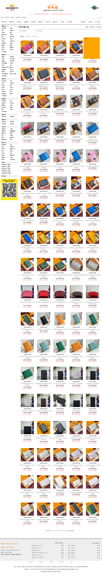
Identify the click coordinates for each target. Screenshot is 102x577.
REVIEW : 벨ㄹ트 (36, 550)
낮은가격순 (28, 36)
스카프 (11, 129)
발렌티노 (12, 47)
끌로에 (3, 45)
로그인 (2, 17)
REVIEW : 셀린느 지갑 (37, 555)
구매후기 (90, 22)
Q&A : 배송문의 (71, 557)
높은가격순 (34, 36)
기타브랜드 (4, 51)
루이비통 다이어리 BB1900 (76, 383)
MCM (3, 49)
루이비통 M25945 (76, 410)
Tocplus (86, 38)
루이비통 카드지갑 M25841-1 (43, 519)
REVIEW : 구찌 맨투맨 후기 (38, 557)
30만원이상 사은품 (6, 164)
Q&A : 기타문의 (71, 545)
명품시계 (11, 22)
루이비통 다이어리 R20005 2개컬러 (44, 410)
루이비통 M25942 (92, 410)
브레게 (11, 63)
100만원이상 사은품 (6, 173)
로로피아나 (12, 41)
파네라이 (12, 71)
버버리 (11, 34)
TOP (71, 562)
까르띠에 (12, 56)
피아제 (11, 69)
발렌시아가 (4, 34)
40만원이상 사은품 (6, 166)
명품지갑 (19, 22)
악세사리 (47, 22)
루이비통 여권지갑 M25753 (76, 139)
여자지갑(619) (39, 31)
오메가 (3, 58)
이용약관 (51, 562)
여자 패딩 (4, 123)
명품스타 (55, 22)
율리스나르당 (13, 73)
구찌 (3, 30)
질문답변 (83, 22)
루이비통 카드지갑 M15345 (76, 193)
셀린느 (11, 45)
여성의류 (12, 121)
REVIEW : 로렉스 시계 (37, 545)
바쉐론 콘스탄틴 (5, 67)
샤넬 (11, 28)
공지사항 (97, 22)
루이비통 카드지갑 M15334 (27, 220)
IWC (11, 65)
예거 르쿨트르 (5, 73)
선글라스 (4, 129)
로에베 (11, 49)
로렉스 (3, 56)
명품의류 (40, 22)
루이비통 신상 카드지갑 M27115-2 (27, 57)
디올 (3, 41)
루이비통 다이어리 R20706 (27, 410)
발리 (11, 32)
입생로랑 (4, 43)
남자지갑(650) (23, 31)
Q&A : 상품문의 (71, 550)
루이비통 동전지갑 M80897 (76, 438)
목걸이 (11, 133)
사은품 (62, 22)
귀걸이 (11, 135)
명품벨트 (26, 22)
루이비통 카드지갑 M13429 (60, 193)
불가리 (11, 67)
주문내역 (18, 17)
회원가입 (7, 17)
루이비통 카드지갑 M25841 (92, 519)
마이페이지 (24, 17)
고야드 (3, 47)
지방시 (11, 43)
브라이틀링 (4, 63)
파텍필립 (4, 69)
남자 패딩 (12, 123)
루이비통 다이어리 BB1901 (60, 383)
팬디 (3, 36)
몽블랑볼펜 (12, 131)
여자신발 (12, 116)
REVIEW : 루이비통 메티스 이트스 (40, 552)
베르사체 (4, 107)
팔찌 (3, 137)
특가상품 (69, 22)
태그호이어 (12, 58)
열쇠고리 (4, 133)
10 (67, 530)
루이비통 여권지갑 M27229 (92, 166)
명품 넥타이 (4, 139)
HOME (87, 27)
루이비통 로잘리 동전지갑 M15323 (60, 139)
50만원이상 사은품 (6, 168)
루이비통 (4, 28)
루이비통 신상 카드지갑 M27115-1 (43, 57)
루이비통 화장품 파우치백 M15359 (60, 112)
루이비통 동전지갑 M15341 (92, 112)
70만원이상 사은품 (6, 171)
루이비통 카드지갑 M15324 (43, 139)
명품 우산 (12, 137)
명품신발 (33, 22)
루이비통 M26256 (44, 220)
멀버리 (3, 155)
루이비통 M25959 (60, 410)
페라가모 (12, 103)
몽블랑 (3, 61)
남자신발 (4, 116)
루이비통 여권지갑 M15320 (76, 112)
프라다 (3, 32)
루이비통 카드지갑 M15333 (92, 193)
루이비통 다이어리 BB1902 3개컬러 (44, 383)
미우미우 (4, 38)
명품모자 (4, 131)
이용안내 (41, 562)
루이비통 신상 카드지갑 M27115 (60, 57)
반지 (3, 135)
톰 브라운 (12, 36)
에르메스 (12, 30)
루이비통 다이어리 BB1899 (92, 383)
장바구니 (13, 17)
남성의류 (4, 121)
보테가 (11, 38)
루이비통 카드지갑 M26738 (43, 329)
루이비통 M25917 (60, 492)
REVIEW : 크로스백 (36, 548)
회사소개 (31, 562)
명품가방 (4, 22)
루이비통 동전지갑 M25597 (76, 492)
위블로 (3, 71)
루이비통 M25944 (27, 438)
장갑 (11, 139)
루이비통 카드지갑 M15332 (27, 139)
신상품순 (22, 36)
